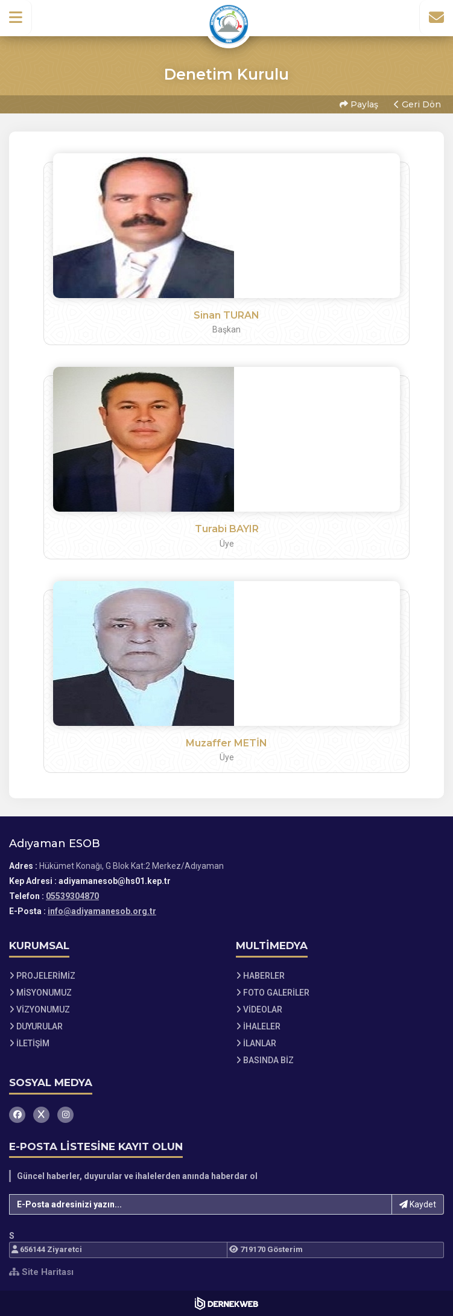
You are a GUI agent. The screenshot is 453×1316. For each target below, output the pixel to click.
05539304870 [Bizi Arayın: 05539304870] (72, 896)
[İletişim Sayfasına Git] (436, 17)
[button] (16, 17)
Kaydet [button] (417, 1204)
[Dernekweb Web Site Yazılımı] (226, 1303)
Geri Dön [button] (417, 104)
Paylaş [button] (359, 104)
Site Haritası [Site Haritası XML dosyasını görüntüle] (41, 1272)
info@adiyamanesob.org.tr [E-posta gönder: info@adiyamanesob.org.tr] (102, 911)
